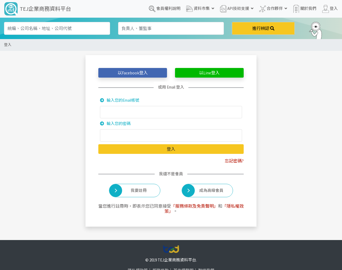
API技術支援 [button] (236, 9)
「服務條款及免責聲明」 (194, 206)
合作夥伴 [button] (273, 9)
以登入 (133, 72)
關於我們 (304, 9)
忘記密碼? (234, 160)
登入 (7, 45)
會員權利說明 (164, 9)
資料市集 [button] (200, 9)
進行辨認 (263, 28)
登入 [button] (330, 9)
